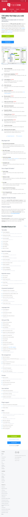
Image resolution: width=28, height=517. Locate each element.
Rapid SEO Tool (4, 495)
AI (7, 9)
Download (23, 9)
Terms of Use (17, 460)
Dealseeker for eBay (5, 512)
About (3, 473)
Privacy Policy (17, 458)
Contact (3, 482)
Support (15, 11)
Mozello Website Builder (5, 501)
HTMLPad (3, 490)
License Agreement (3, 466)
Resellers (3, 479)
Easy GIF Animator (5, 493)
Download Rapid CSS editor (14, 439)
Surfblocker (3, 496)
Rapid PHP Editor (4, 488)
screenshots (16, 158)
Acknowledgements (18, 457)
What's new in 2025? (9, 32)
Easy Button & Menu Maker (6, 498)
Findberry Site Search (5, 503)
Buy (11, 11)
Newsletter (3, 480)
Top (25, 226)
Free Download (14, 436)
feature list (10, 158)
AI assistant (10, 30)
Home (4, 9)
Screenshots (11, 9)
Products (22, 0)
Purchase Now (14, 442)
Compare (17, 9)
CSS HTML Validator (12, 347)
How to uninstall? (3, 468)
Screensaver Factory (5, 500)
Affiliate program (3, 477)
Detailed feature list (10, 136)
